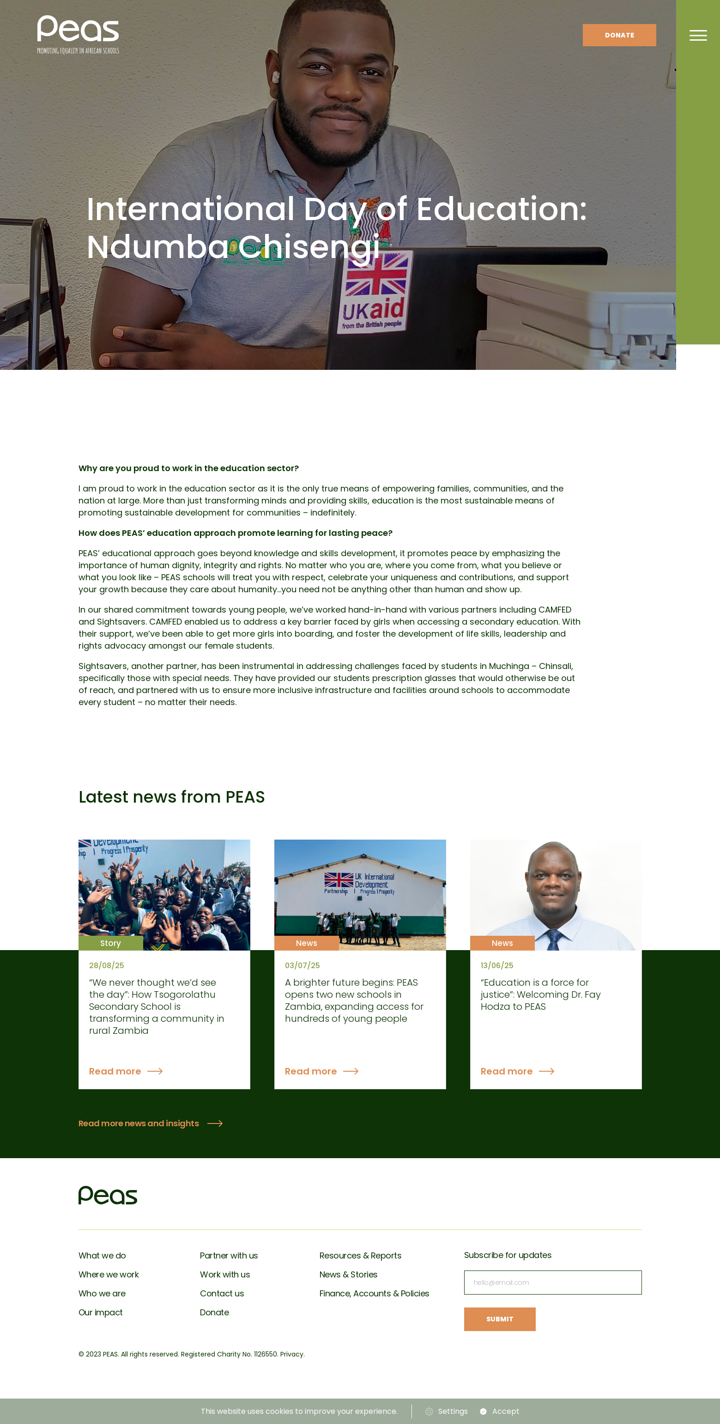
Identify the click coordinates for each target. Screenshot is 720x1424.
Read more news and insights (139, 1123)
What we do (102, 1255)
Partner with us (229, 1255)
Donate (619, 35)
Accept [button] (506, 1411)
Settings (453, 1411)
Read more (115, 1071)
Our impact (101, 1312)
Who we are (102, 1293)
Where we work (109, 1274)
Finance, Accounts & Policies (375, 1293)
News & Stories (349, 1274)
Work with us (225, 1274)
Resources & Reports (361, 1255)
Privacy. (292, 1354)
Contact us (222, 1293)
